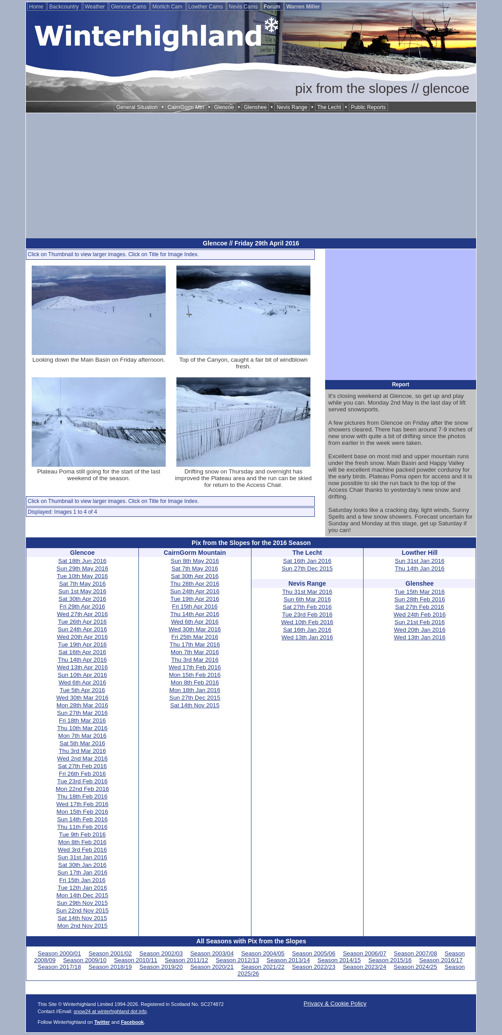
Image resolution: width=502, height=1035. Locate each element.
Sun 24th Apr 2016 (82, 629)
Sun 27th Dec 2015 (194, 697)
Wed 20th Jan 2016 (419, 629)
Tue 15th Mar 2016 (420, 591)
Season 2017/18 (59, 966)
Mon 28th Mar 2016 (83, 705)
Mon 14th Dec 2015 (82, 895)
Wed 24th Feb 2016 (419, 614)
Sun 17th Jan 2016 (82, 872)
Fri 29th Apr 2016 (82, 606)
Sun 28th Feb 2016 (419, 599)
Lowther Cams (206, 7)
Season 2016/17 (441, 960)
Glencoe (224, 107)
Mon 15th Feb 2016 (83, 811)
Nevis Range (291, 107)
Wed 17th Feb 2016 (82, 804)
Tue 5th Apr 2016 (82, 690)
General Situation (137, 107)
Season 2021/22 (262, 966)
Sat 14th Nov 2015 (82, 918)
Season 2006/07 (364, 953)
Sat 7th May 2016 (82, 583)
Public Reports (368, 107)
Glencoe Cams (129, 7)
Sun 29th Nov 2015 (82, 903)
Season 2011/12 (186, 960)
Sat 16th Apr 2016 (82, 652)
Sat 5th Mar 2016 (82, 743)
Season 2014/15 (339, 960)
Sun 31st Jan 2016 (82, 857)
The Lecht (329, 107)
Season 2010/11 (135, 960)
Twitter (102, 1022)
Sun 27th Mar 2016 (82, 713)
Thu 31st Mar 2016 (307, 591)
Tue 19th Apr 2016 (82, 644)
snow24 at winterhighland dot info (110, 1011)
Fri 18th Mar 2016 (82, 720)
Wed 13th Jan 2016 (307, 637)
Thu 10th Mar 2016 (82, 728)
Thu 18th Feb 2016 (82, 796)
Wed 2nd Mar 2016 (82, 758)
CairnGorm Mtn (185, 107)
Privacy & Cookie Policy (335, 1003)
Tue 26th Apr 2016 (82, 621)
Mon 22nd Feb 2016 (82, 789)
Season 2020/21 (212, 966)
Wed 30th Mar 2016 (82, 697)
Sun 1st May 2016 (82, 591)
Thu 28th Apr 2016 (194, 583)
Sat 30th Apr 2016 (82, 599)
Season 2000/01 (59, 953)
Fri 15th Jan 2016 (82, 880)
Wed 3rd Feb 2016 (82, 849)
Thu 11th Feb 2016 (82, 827)
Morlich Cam (168, 7)
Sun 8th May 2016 (195, 561)
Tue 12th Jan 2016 (82, 887)
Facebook (132, 1022)
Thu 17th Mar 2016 (195, 644)
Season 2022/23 (313, 966)
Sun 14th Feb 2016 (82, 819)
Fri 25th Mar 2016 (195, 637)
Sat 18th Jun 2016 (82, 561)
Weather (95, 7)
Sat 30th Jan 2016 (82, 865)
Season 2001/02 (110, 953)
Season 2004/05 (262, 953)
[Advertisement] (251, 175)
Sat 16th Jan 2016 (307, 561)
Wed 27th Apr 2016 (82, 614)
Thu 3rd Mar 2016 (82, 751)
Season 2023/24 (364, 966)
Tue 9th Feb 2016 (82, 834)
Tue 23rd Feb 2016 (82, 781)
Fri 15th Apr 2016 (195, 606)
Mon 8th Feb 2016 (82, 842)
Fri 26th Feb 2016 (82, 773)
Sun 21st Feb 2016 (419, 622)
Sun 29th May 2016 (83, 568)
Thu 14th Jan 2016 (419, 568)
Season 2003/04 (212, 953)
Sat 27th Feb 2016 (82, 766)
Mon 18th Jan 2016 (194, 690)
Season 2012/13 (237, 960)
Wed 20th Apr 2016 (82, 637)
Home (37, 7)
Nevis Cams (244, 7)
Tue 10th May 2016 (82, 576)
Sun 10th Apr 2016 (82, 675)
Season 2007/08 (415, 953)
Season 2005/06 (313, 953)
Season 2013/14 (288, 960)
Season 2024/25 (415, 966)
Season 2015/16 (390, 960)
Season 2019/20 (161, 966)
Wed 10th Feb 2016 (307, 622)
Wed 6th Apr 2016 (82, 682)
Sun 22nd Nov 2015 (82, 910)
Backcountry (64, 7)
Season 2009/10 (84, 960)
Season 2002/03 (161, 953)
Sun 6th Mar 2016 (307, 599)
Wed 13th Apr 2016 (82, 667)
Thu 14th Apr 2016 (82, 659)
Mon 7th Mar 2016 (82, 735)
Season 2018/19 (110, 966)
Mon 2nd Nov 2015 (82, 925)
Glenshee (255, 107)
